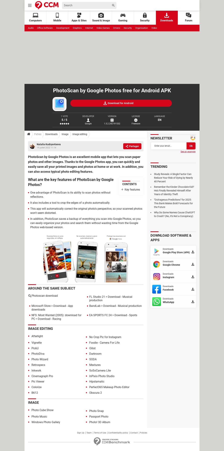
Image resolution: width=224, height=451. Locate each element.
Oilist (92, 348)
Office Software (45, 28)
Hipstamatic (96, 381)
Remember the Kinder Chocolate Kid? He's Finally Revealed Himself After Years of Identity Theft (174, 190)
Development (62, 28)
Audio (31, 28)
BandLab (94, 306)
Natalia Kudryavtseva (49, 144)
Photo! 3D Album (99, 422)
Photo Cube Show (42, 410)
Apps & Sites (79, 17)
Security (145, 17)
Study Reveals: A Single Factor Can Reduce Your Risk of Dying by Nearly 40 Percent (173, 178)
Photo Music (39, 416)
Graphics (77, 28)
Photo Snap (96, 411)
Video (154, 28)
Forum (188, 17)
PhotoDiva (37, 353)
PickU (34, 348)
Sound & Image (101, 17)
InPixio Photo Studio (101, 376)
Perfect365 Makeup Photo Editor (109, 387)
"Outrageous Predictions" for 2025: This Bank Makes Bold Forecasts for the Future (173, 203)
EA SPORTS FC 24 (100, 315)
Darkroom (95, 353)
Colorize (36, 387)
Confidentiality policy (118, 433)
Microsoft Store (41, 306)
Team (89, 433)
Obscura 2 (95, 392)
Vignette (36, 342)
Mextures (95, 365)
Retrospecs (38, 365)
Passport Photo (98, 416)
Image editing (79, 134)
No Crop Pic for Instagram (105, 337)
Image (65, 134)
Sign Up (80, 433)
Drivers (116, 28)
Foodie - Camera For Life (104, 342)
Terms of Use (100, 433)
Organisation (141, 28)
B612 (34, 392)
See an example (188, 151)
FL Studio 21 (97, 296)
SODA (93, 359)
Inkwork (36, 370)
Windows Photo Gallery (45, 422)
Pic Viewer (37, 381)
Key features (132, 189)
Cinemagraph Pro (42, 376)
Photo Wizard (39, 359)
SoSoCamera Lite (100, 370)
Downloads (166, 17)
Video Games (103, 28)
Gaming (122, 17)
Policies (143, 433)
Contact (134, 433)
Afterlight (37, 336)
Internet (89, 28)
